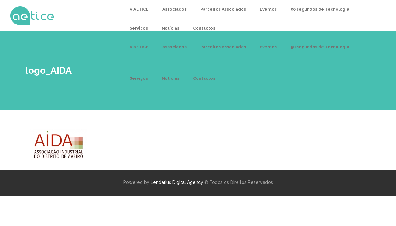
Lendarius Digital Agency (177, 182)
